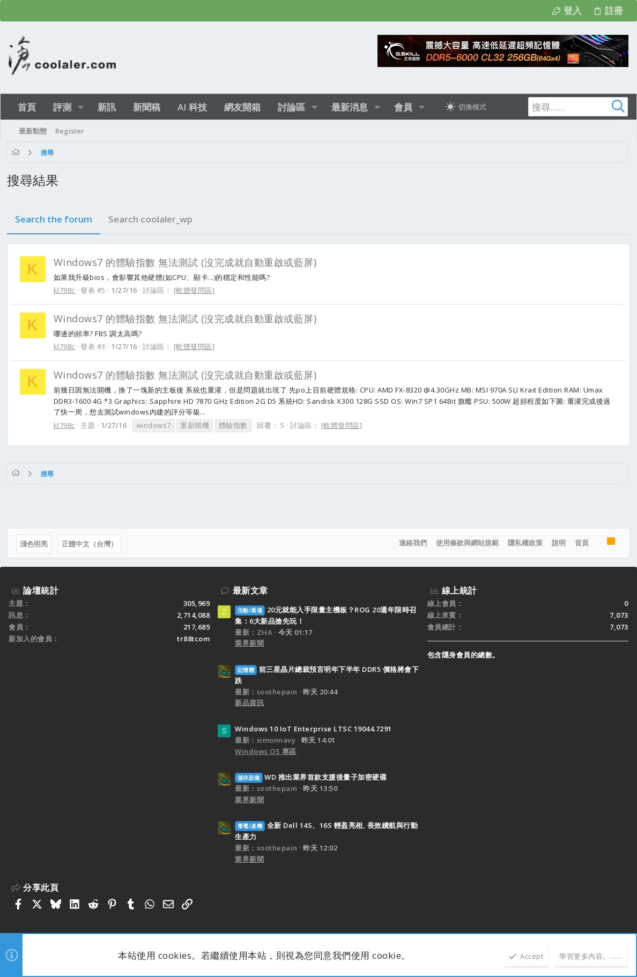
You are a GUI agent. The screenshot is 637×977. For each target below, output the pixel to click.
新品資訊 (249, 702)
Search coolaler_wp (152, 219)
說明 (557, 542)
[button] (80, 107)
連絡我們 (411, 542)
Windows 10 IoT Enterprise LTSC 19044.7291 (313, 729)
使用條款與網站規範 (465, 542)
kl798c (66, 290)
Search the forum (55, 219)
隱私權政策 (523, 542)
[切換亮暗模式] (466, 106)
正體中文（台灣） (91, 544)
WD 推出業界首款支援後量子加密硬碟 (311, 777)
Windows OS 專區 (266, 751)
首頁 (580, 542)
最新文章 (250, 590)
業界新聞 (249, 643)
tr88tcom (193, 638)
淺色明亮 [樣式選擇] (35, 544)
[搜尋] (560, 107)
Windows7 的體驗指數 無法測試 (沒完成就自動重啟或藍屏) (186, 262)
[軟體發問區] (196, 290)
